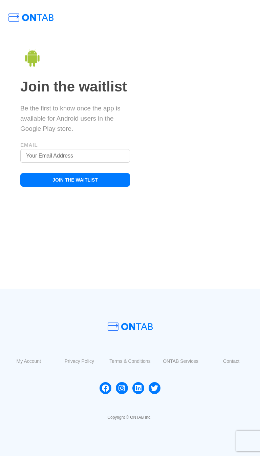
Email (29, 145)
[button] (29, 361)
